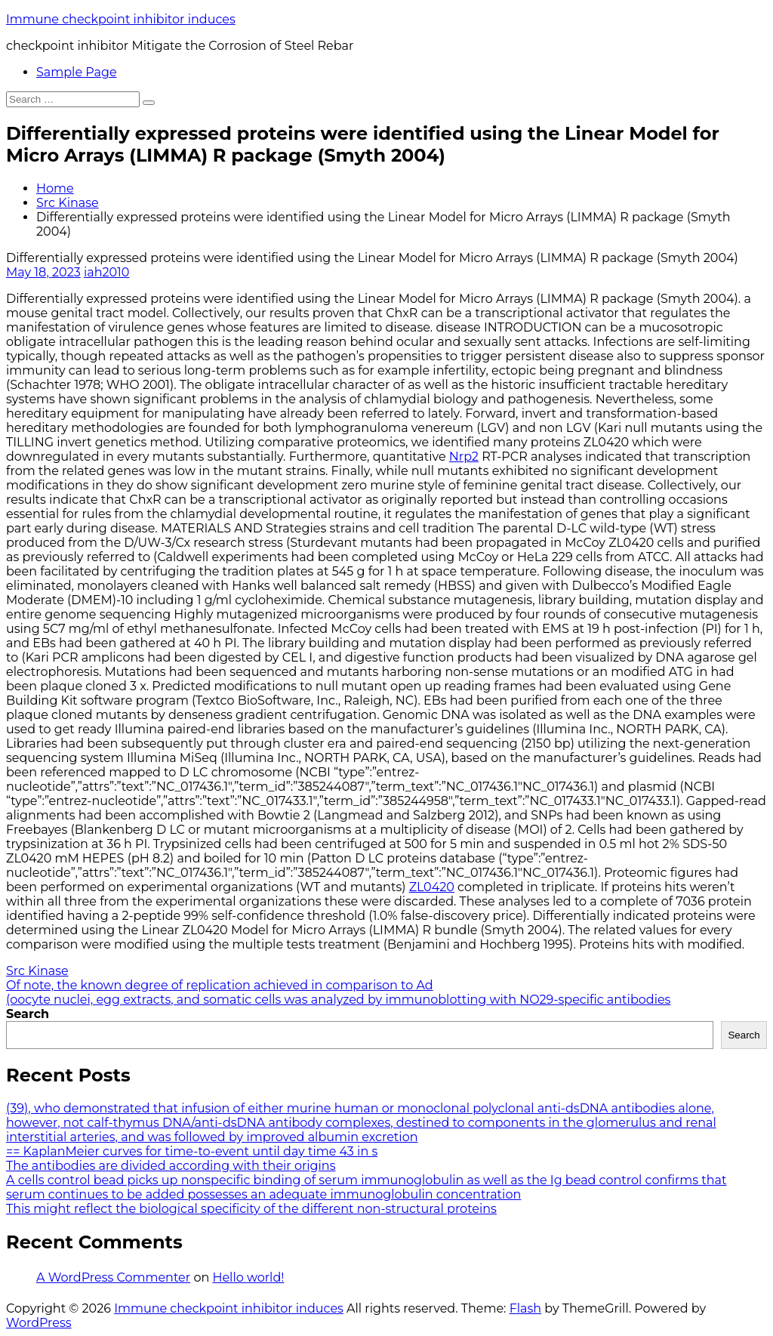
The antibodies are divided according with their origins (170, 1166)
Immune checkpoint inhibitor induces (121, 19)
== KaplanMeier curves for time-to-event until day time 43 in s (191, 1151)
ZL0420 (431, 887)
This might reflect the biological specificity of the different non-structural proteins (251, 1209)
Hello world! (248, 1277)
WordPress (39, 1323)
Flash (526, 1308)
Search (27, 1014)
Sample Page (76, 72)
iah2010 (107, 272)
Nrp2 (464, 456)
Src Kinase (67, 203)
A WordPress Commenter (113, 1277)
